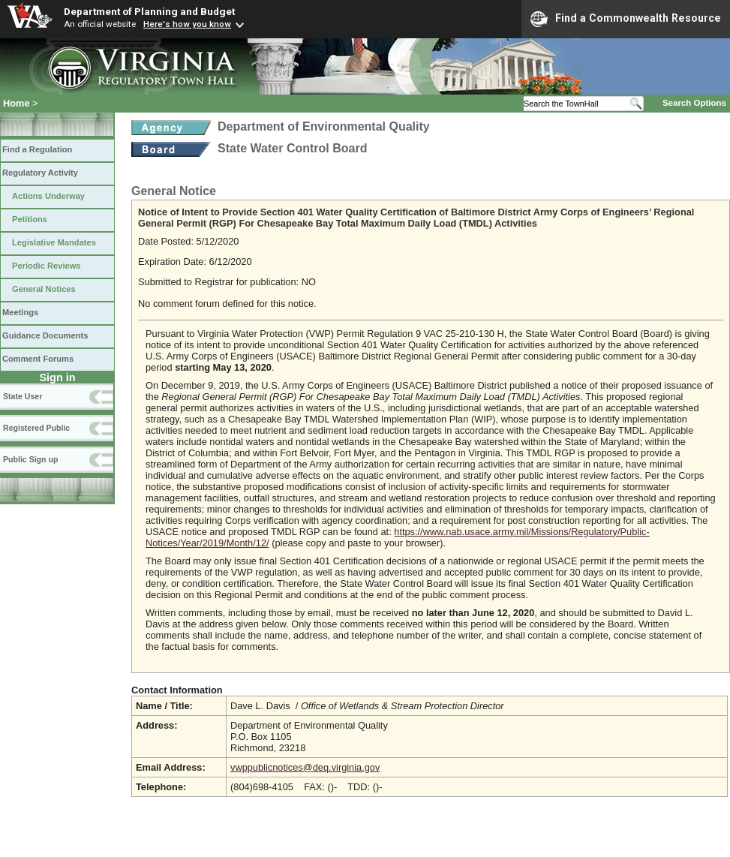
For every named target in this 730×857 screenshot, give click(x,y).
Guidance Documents (45, 335)
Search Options (694, 102)
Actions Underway (48, 195)
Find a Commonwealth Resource (625, 18)
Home (16, 103)
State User (22, 396)
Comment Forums (38, 358)
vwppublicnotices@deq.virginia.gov (305, 767)
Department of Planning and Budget (149, 11)
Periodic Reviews (46, 265)
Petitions (29, 219)
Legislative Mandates (54, 242)
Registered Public (36, 427)
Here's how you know (187, 24)
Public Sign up (30, 459)
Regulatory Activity (40, 172)
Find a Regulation (37, 149)
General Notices (44, 288)
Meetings (20, 312)
